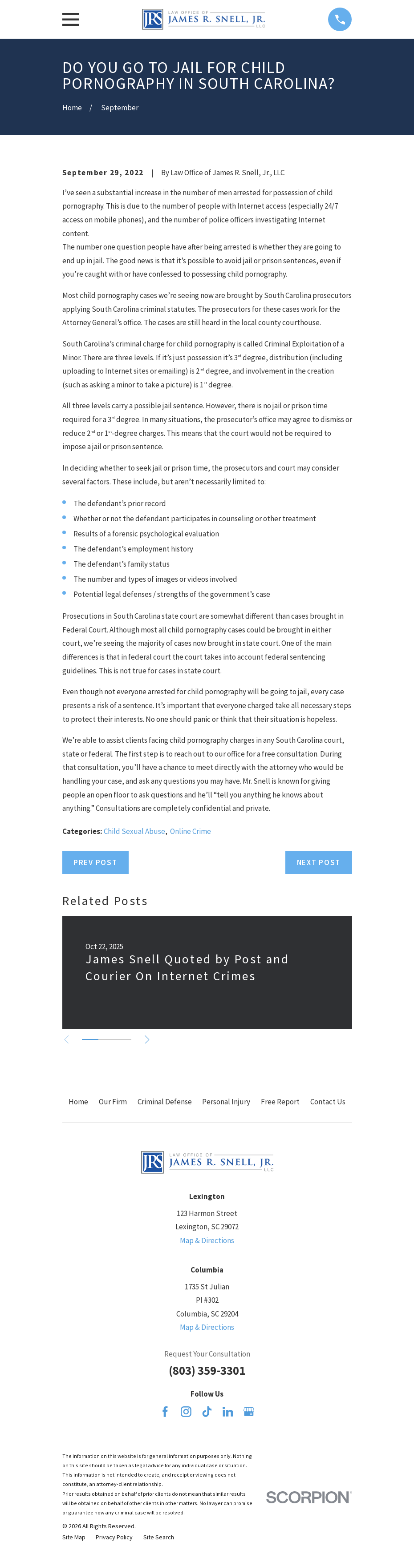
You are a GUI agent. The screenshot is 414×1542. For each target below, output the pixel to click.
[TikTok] (207, 1411)
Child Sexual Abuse (134, 831)
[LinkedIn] (228, 1411)
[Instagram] (186, 1411)
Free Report (280, 1102)
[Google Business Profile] (249, 1411)
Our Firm (113, 1102)
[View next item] (149, 1039)
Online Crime (190, 831)
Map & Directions (207, 1240)
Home (78, 1102)
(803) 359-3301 (207, 1370)
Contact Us (327, 1102)
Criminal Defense (165, 1102)
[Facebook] (165, 1411)
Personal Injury (226, 1102)
